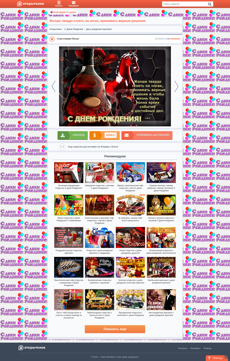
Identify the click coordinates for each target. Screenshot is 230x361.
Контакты (182, 348)
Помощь (208, 348)
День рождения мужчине (99, 29)
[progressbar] (175, 39)
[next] (176, 86)
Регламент (195, 348)
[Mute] (168, 39)
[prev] (53, 86)
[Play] (52, 39)
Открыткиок (56, 29)
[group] (115, 39)
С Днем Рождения (73, 29)
